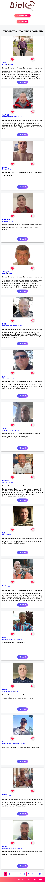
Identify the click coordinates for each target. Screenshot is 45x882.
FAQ (19, 880)
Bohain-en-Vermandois (9, 326)
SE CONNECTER (22, 21)
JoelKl (4, 63)
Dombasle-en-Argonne (9, 117)
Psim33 (4, 794)
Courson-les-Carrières (9, 639)
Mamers (5, 221)
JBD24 (4, 428)
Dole (3, 535)
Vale (3, 742)
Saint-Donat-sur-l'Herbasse (10, 744)
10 (40, 874)
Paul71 (4, 167)
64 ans (17, 691)
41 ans (20, 326)
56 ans (19, 639)
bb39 (4, 533)
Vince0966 (5, 481)
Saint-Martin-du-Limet (9, 848)
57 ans (11, 64)
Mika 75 (4, 376)
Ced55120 (5, 115)
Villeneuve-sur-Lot (8, 691)
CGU (23, 880)
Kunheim (5, 64)
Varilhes (4, 482)
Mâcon (4, 169)
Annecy (4, 587)
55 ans (10, 169)
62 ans (10, 273)
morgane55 (6, 219)
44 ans (8, 535)
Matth (4, 324)
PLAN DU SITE (31, 880)
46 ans (19, 848)
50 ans (12, 378)
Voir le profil (22, 82)
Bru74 (4, 585)
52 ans (10, 587)
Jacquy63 (5, 272)
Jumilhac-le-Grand (8, 430)
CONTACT (40, 880)
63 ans (11, 796)
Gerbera (4, 690)
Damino (4, 846)
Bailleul (4, 273)
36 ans (20, 117)
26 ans (23, 744)
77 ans (17, 430)
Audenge (5, 796)
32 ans (11, 221)
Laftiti (4, 637)
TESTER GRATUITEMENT (22, 15)
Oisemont (5, 378)
